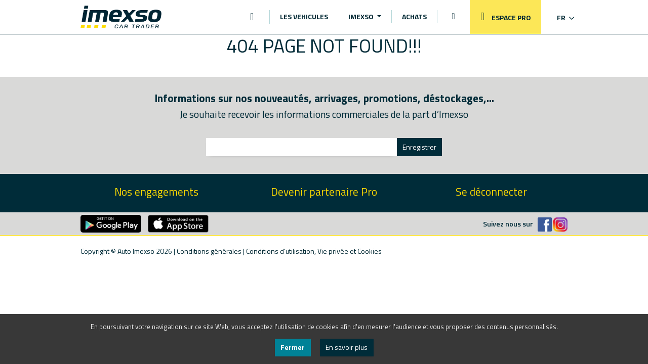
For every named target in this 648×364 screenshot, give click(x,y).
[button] (559, 17)
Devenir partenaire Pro (324, 192)
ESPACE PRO (503, 17)
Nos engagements (156, 192)
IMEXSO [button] (361, 16)
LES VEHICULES (304, 16)
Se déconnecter (491, 192)
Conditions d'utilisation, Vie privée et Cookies (314, 251)
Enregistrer (419, 147)
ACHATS (414, 16)
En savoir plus (347, 347)
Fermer (292, 347)
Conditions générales (209, 251)
